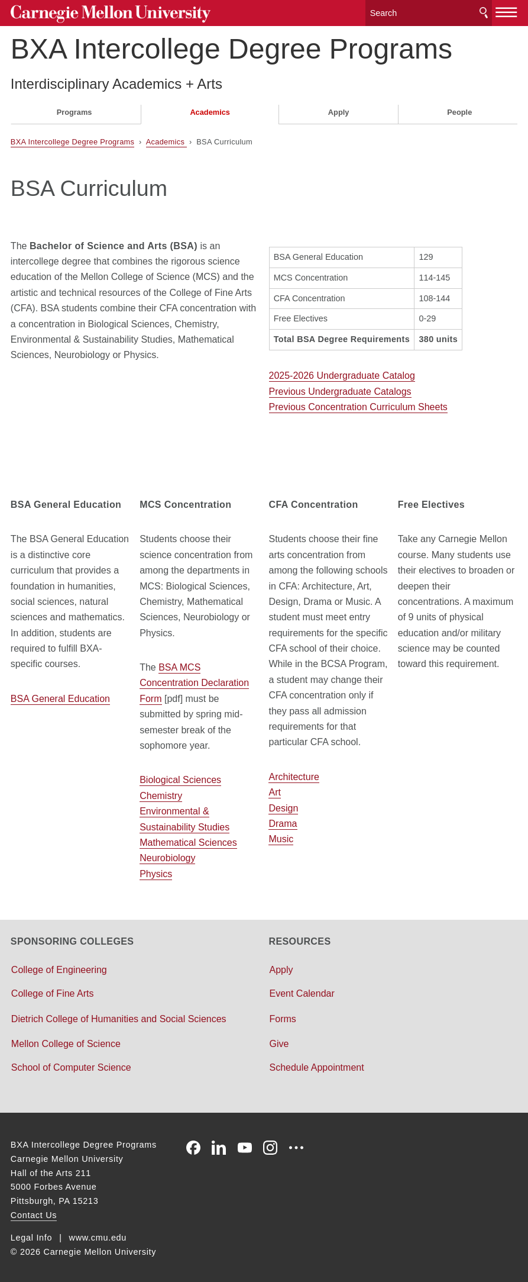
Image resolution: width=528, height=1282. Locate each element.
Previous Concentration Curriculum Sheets (358, 404)
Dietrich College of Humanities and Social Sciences (118, 1016)
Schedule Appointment (317, 1064)
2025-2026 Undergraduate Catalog (342, 373)
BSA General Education (60, 696)
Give (279, 1041)
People (459, 109)
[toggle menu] (506, 10)
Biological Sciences (180, 777)
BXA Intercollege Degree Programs (231, 46)
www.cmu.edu (98, 1234)
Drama (282, 821)
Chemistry (161, 793)
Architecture (293, 774)
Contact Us (34, 1212)
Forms (283, 1016)
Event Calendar (302, 990)
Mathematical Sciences (188, 840)
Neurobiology (167, 856)
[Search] (428, 11)
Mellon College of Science (66, 1041)
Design (283, 805)
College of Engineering (59, 967)
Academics (210, 109)
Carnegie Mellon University (99, 13)
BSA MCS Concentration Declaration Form (194, 680)
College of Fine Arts (52, 990)
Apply (338, 109)
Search (483, 11)
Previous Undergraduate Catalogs (340, 389)
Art (274, 789)
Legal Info (31, 1234)
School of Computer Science (71, 1064)
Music (280, 837)
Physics (156, 871)
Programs (74, 109)
